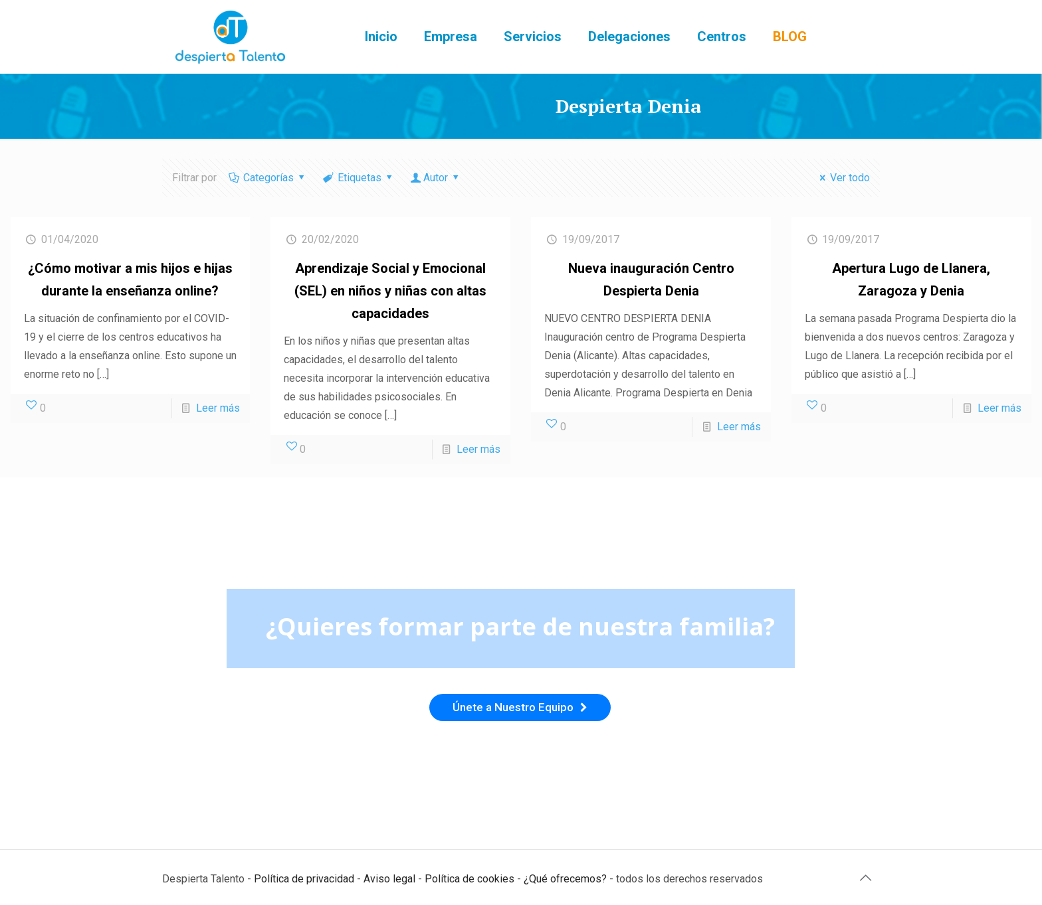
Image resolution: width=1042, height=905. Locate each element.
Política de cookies (469, 878)
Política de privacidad (304, 878)
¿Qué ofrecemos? (565, 878)
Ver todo (842, 177)
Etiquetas (359, 177)
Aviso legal (389, 878)
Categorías (268, 177)
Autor (436, 177)
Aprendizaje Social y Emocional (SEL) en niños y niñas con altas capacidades (390, 290)
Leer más (218, 408)
